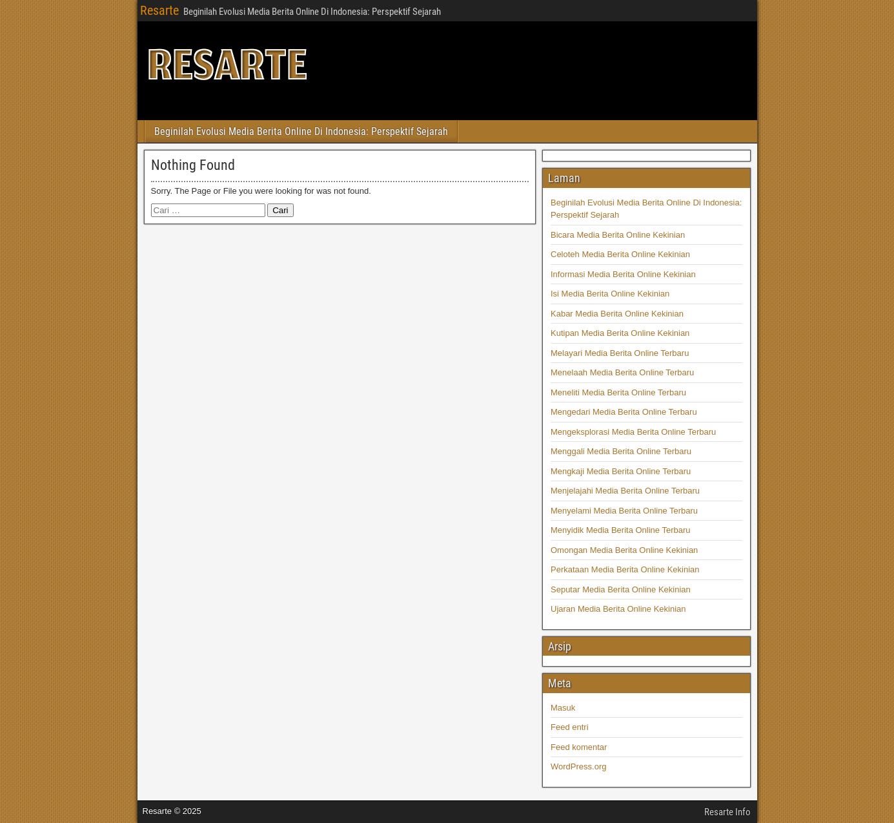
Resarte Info (727, 812)
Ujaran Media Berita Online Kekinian (618, 609)
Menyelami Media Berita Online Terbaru (624, 511)
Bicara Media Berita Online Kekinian (618, 235)
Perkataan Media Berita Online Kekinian (625, 569)
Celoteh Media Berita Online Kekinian (620, 254)
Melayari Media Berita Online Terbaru (620, 353)
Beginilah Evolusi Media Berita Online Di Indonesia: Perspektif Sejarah (301, 131)
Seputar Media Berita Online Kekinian (621, 589)
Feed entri (570, 727)
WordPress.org (578, 766)
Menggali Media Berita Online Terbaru (621, 451)
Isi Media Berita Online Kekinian (610, 293)
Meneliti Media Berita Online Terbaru (618, 392)
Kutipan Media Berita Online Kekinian (620, 333)
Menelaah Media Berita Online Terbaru (622, 372)
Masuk (563, 708)
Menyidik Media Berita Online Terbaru (621, 530)
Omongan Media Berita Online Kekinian (624, 550)
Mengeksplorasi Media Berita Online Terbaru (633, 432)
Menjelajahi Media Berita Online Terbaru (625, 490)
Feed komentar (579, 747)
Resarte (159, 10)
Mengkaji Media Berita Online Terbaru (621, 471)
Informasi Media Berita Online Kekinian (623, 274)
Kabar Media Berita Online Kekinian (617, 313)
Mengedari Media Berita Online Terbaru (624, 412)
